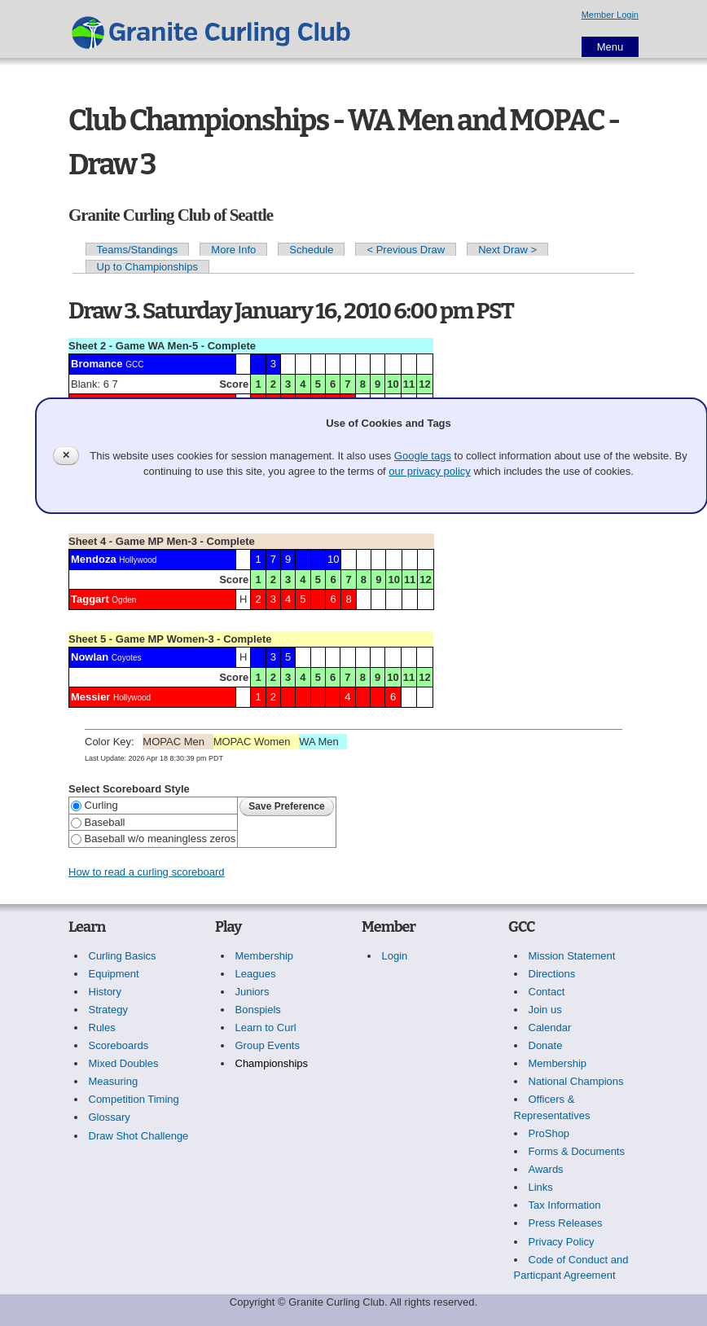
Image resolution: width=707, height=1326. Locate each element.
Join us (545, 1009)
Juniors (252, 992)
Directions (552, 974)
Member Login (610, 15)
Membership (264, 956)
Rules (102, 1027)
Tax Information (565, 1205)
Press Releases (566, 1223)
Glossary (109, 1117)
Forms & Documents (577, 1151)
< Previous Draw (406, 250)
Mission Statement (572, 956)
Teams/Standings (137, 250)
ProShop (549, 1133)
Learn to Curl (265, 1027)
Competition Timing (134, 1099)
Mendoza (93, 559)
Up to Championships (147, 267)
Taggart (90, 599)
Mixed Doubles (124, 1063)
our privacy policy (429, 471)
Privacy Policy (562, 1242)
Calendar (550, 1027)
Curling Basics (122, 956)
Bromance (97, 364)
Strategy (108, 1009)
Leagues (255, 974)
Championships (272, 1063)
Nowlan (89, 657)
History (105, 992)
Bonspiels (258, 1009)
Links (541, 1187)
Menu (610, 47)
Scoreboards (119, 1045)
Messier (90, 697)
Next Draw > (507, 250)
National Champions (576, 1081)
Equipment (114, 974)
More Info (233, 250)
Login (395, 956)
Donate (546, 1045)
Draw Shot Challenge (139, 1136)
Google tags (422, 456)
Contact (547, 992)
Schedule (311, 250)
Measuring (113, 1081)
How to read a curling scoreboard (146, 872)
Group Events (268, 1045)
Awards (546, 1169)
